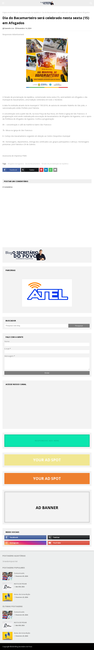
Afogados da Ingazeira (16, 164)
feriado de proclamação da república (26, 12)
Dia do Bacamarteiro (32, 164)
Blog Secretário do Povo (23, 647)
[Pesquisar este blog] (36, 326)
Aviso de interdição (22, 594)
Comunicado (19, 573)
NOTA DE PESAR (20, 584)
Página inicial (7, 12)
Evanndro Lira (9, 28)
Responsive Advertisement (13, 34)
